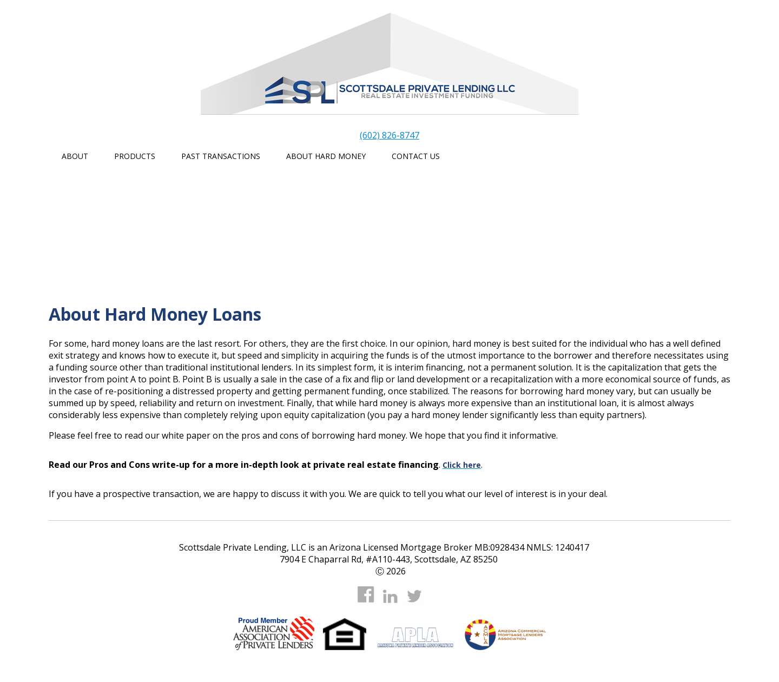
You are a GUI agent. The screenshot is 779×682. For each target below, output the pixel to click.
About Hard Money (326, 156)
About (75, 156)
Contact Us (416, 156)
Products (134, 156)
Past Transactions (220, 156)
